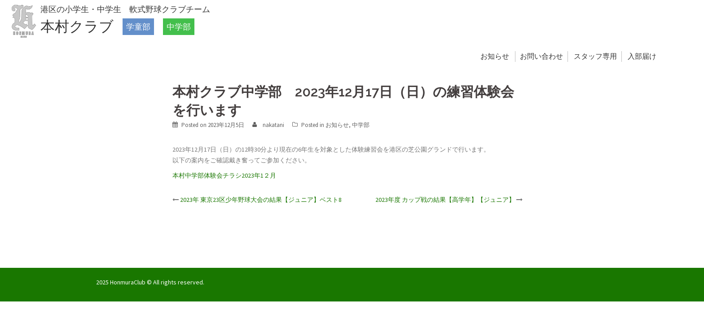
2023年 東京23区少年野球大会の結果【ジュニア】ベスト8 (261, 200)
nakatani (273, 125)
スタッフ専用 (595, 56)
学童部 (138, 26)
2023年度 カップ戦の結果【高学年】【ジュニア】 (445, 200)
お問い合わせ (541, 56)
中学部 (179, 26)
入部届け (642, 56)
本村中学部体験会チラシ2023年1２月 (224, 175)
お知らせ (494, 56)
